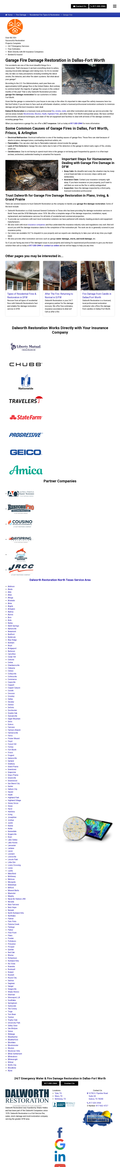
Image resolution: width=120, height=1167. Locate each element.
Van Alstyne (12, 1028)
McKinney (12, 876)
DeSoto (11, 707)
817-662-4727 (102, 1106)
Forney (10, 747)
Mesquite (12, 882)
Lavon (10, 851)
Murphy (11, 896)
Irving (10, 814)
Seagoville (12, 989)
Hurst (10, 809)
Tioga (10, 1011)
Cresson (11, 693)
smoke (58, 111)
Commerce (12, 679)
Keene (10, 826)
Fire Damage (21, 15)
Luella (10, 871)
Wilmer (11, 1062)
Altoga (10, 598)
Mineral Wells (13, 890)
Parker (10, 930)
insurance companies (36, 225)
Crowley (11, 696)
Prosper (11, 947)
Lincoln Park (13, 859)
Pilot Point (12, 933)
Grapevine (12, 772)
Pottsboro (12, 941)
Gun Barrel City (14, 783)
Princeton (12, 944)
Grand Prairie (13, 766)
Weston (38, 114)
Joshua (11, 820)
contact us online (51, 245)
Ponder (11, 938)
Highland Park (53, 114)
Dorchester (12, 710)
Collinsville (12, 676)
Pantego (11, 927)
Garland (11, 761)
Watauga (11, 1034)
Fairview (11, 727)
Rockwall (11, 969)
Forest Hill (12, 744)
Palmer (11, 919)
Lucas (10, 868)
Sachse (11, 980)
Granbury (11, 764)
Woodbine (12, 1068)
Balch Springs (13, 626)
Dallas (10, 699)
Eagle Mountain (14, 719)
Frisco (10, 752)
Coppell (11, 685)
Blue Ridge (12, 640)
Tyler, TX (58, 1093)
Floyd (10, 741)
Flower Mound (13, 738)
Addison (11, 586)
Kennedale (12, 831)
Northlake (12, 916)
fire (53, 111)
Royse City (12, 978)
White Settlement (15, 1054)
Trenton (11, 1017)
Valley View (12, 1025)
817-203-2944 (98, 6)
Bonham (11, 643)
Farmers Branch (14, 730)
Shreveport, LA (14, 997)
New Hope (12, 907)
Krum (10, 837)
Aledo (10, 589)
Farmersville (13, 733)
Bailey (10, 623)
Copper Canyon (14, 688)
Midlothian (12, 885)
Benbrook (12, 637)
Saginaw (11, 983)
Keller (10, 828)
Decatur (11, 702)
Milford (11, 888)
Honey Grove (13, 803)
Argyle (10, 606)
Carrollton (12, 654)
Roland (10, 972)
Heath (44, 114)
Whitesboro (12, 1056)
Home (9, 15)
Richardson (12, 958)
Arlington (11, 609)
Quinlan (11, 949)
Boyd (10, 645)
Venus (10, 1031)
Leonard (11, 854)
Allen (10, 595)
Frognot (11, 755)
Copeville (11, 682)
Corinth (11, 690)
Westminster (28, 114)
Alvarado (11, 600)
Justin (10, 823)
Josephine (12, 817)
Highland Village (14, 800)
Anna (10, 603)
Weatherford (13, 1040)
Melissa (11, 879)
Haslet (10, 792)
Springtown (12, 1003)
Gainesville (12, 758)
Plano (10, 935)
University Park (14, 1023)
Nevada (11, 902)
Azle (10, 620)
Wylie (10, 1071)
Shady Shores (13, 992)
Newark (11, 910)
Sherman (11, 995)
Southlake (12, 1000)
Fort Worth (12, 750)
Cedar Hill (12, 657)
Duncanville (12, 716)
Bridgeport (12, 648)
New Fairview (13, 904)
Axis (9, 617)
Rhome (11, 955)
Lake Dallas (12, 840)
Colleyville (12, 674)
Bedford (11, 634)
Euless (10, 724)
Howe (10, 806)
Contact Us (79, 6)
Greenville (12, 778)
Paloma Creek (13, 924)
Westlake (11, 1042)
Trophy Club (12, 1020)
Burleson (11, 651)
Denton (11, 705)
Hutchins (11, 812)
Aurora (10, 614)
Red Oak (11, 952)
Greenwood (12, 781)
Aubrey (11, 612)
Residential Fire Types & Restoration (45, 15)
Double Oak (12, 713)
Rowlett (11, 975)
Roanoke (11, 966)
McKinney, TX (60, 1099)
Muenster (12, 893)
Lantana (11, 848)
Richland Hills (13, 961)
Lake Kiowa (12, 842)
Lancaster (12, 845)
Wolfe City (12, 1065)
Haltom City (12, 789)
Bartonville (12, 629)
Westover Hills (14, 1051)
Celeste (11, 660)
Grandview (12, 769)
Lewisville (12, 857)
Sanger (11, 986)
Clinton (10, 671)
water (64, 111)
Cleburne (11, 668)
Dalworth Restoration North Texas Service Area (60, 580)
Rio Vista (11, 964)
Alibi (9, 592)
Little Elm (11, 862)
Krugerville (12, 834)
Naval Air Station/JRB (16, 899)
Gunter (10, 786)
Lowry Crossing (14, 865)
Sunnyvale (12, 1006)
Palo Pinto (12, 921)
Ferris (10, 736)
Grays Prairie (13, 775)
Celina (10, 662)
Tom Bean (12, 1014)
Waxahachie (12, 1037)
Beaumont (12, 631)
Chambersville (13, 665)
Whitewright (12, 1059)
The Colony (12, 1009)
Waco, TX (58, 1096)
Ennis (10, 721)
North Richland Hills (16, 913)
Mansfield (12, 873)
